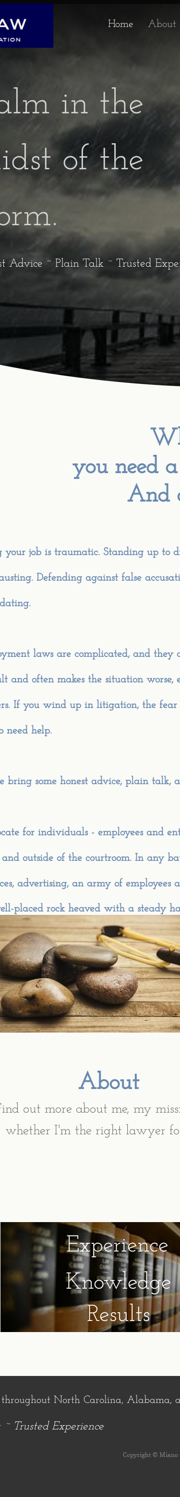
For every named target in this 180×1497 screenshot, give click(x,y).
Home (120, 24)
